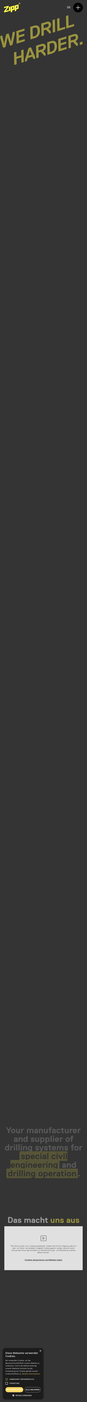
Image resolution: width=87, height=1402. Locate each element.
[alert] (23, 1373)
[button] (78, 7)
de (68, 7)
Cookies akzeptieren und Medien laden (43, 1260)
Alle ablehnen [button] (33, 1389)
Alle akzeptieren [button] (14, 1389)
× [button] (40, 1351)
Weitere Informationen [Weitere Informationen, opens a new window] (31, 1374)
